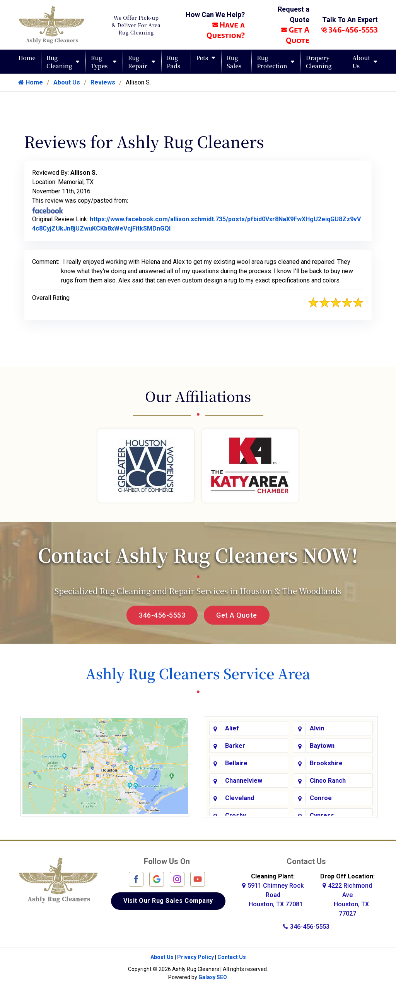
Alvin (317, 727)
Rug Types (99, 61)
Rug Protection (272, 61)
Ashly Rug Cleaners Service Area (197, 673)
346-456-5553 (349, 29)
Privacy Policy (195, 955)
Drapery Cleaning (319, 61)
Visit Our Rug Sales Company (168, 899)
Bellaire (236, 762)
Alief (232, 727)
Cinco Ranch (328, 779)
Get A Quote (236, 615)
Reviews (102, 82)
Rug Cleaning (59, 61)
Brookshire (326, 762)
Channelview (243, 779)
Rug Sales (234, 61)
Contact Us (231, 955)
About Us (361, 61)
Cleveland (239, 797)
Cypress (322, 814)
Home (27, 57)
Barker (235, 744)
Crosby (235, 814)
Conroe (321, 797)
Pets (202, 57)
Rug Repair (137, 61)
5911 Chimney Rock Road (273, 893)
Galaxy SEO (212, 976)
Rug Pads (173, 61)
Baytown (322, 744)
